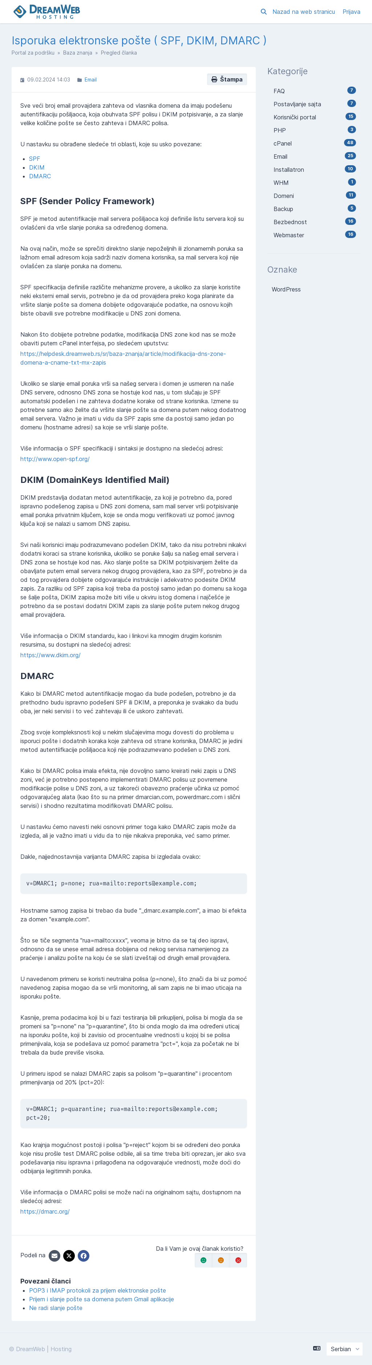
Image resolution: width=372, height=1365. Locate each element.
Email (91, 79)
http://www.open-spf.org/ (55, 459)
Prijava (351, 11)
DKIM (37, 167)
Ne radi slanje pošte (55, 1308)
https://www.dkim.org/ (50, 655)
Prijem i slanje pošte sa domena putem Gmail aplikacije (101, 1299)
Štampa (227, 79)
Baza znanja (77, 52)
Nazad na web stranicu (304, 11)
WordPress (286, 289)
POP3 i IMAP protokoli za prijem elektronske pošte (97, 1290)
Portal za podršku (33, 52)
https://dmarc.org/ (45, 1211)
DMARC (40, 176)
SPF (34, 158)
